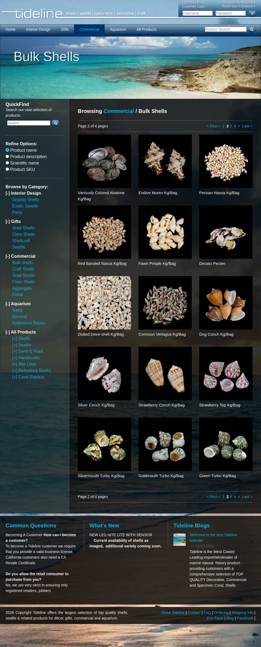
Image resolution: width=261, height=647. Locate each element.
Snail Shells (23, 228)
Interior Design (38, 29)
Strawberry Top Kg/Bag (219, 405)
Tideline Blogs (191, 525)
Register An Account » (239, 3)
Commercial (89, 29)
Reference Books (28, 323)
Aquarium (118, 29)
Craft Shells (23, 269)
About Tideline (173, 612)
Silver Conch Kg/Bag (96, 405)
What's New (104, 525)
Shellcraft (21, 240)
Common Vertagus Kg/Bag (162, 334)
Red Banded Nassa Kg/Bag (102, 263)
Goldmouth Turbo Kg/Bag (160, 475)
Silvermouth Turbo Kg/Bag (101, 475)
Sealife (18, 247)
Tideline (130, 13)
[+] (15, 338)
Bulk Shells (22, 262)
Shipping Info (243, 612)
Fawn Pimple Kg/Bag (157, 263)
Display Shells (25, 199)
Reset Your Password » (238, 6)
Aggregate (22, 288)
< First (212, 126)
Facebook (245, 618)
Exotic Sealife (25, 206)
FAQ (207, 612)
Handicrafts (29, 357)
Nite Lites (27, 364)
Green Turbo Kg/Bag (217, 475)
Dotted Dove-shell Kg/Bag (101, 334)
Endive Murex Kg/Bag (157, 192)
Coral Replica (31, 377)
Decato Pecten (212, 263)
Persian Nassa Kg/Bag (219, 192)
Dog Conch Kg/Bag (216, 334)
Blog (231, 618)
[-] (8, 193)
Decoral (19, 316)
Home (10, 29)
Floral (17, 294)
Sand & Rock (30, 351)
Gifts (65, 29)
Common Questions (31, 525)
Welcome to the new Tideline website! (213, 538)
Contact (195, 612)
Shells (24, 338)
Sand (17, 310)
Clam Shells (23, 234)
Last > (247, 126)
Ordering (222, 612)
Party (17, 212)
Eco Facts (216, 618)
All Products (147, 29)
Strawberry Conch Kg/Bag (161, 405)
